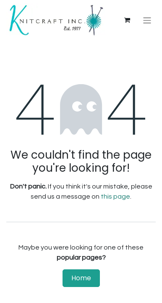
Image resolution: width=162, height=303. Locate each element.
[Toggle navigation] (147, 20)
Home (81, 278)
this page (115, 196)
